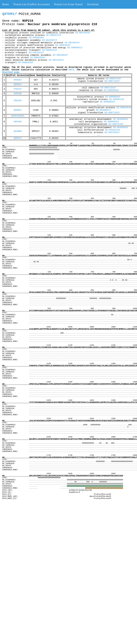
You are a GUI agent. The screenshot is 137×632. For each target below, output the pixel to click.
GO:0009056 (36, 38)
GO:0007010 (115, 124)
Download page (10, 72)
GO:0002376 (113, 79)
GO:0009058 (112, 97)
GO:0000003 (107, 102)
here (71, 70)
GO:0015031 (36, 52)
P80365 (18, 100)
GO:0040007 (103, 110)
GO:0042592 (112, 132)
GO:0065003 (60, 55)
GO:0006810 (25, 62)
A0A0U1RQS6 (17, 116)
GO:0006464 (62, 45)
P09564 (18, 80)
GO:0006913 (49, 50)
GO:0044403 (82, 33)
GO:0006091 (74, 47)
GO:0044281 (56, 60)
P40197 (18, 89)
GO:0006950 (37, 57)
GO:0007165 (112, 81)
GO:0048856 (120, 119)
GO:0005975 (53, 35)
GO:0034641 (72, 43)
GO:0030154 (112, 130)
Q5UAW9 (18, 131)
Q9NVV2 (18, 138)
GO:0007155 (108, 88)
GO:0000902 (111, 122)
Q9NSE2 (18, 110)
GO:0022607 (49, 40)
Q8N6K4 (18, 84)
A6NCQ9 (18, 93)
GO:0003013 (116, 99)
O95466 (18, 122)
